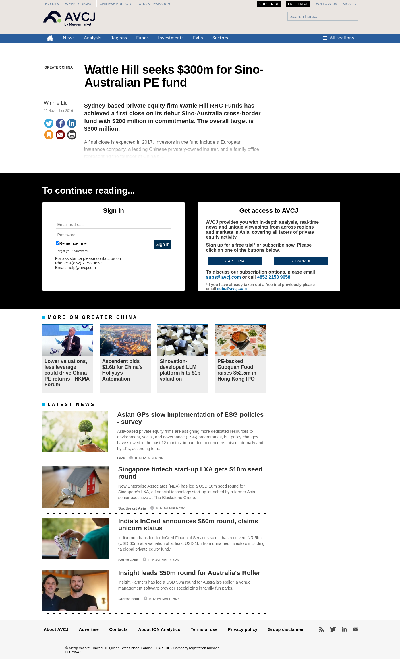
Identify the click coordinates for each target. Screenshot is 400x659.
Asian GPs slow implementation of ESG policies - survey (190, 418)
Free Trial (298, 4)
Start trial (234, 261)
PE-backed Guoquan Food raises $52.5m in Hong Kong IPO (236, 370)
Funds (142, 37)
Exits (198, 37)
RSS (321, 629)
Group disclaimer (286, 629)
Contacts (118, 629)
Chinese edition (116, 3)
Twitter (332, 629)
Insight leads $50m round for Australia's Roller (189, 572)
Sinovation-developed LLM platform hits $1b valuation (180, 370)
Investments (171, 37)
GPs (121, 458)
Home (50, 38)
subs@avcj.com (223, 277)
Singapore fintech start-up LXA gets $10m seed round (190, 473)
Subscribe (269, 4)
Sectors (220, 37)
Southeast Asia (132, 508)
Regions (119, 37)
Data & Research (153, 3)
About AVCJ (56, 629)
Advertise (89, 629)
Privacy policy (243, 629)
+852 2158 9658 (273, 277)
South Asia (128, 560)
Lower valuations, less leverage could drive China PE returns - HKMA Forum (67, 372)
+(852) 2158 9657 (85, 263)
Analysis (92, 37)
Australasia (128, 599)
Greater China (58, 67)
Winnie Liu (56, 103)
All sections (342, 37)
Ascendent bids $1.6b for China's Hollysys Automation (122, 370)
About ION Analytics (159, 629)
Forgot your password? (73, 251)
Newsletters (355, 629)
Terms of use (204, 629)
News (69, 37)
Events (52, 3)
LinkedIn (344, 629)
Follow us (326, 3)
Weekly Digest (79, 3)
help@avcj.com (81, 267)
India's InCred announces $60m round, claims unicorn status (188, 525)
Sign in (350, 3)
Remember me (71, 243)
